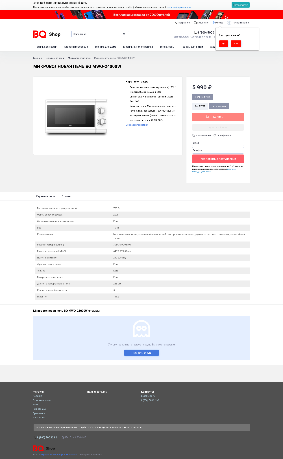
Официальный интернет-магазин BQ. (60, 454)
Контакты (147, 391)
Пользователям (97, 391)
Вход (35, 404)
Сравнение (201, 22)
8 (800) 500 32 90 (208, 32)
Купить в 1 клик (218, 127)
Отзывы (66, 196)
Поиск (124, 34)
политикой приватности (179, 7)
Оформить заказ (42, 400)
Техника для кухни (46, 46)
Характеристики (45, 196)
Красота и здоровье (76, 46)
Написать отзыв (141, 352)
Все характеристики (137, 124)
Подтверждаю (240, 5)
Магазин (38, 391)
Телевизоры (167, 46)
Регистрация (40, 409)
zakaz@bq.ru (148, 396)
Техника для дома (105, 46)
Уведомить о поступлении (218, 159)
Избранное (182, 22)
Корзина (37, 396)
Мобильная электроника (138, 46)
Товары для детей (192, 46)
